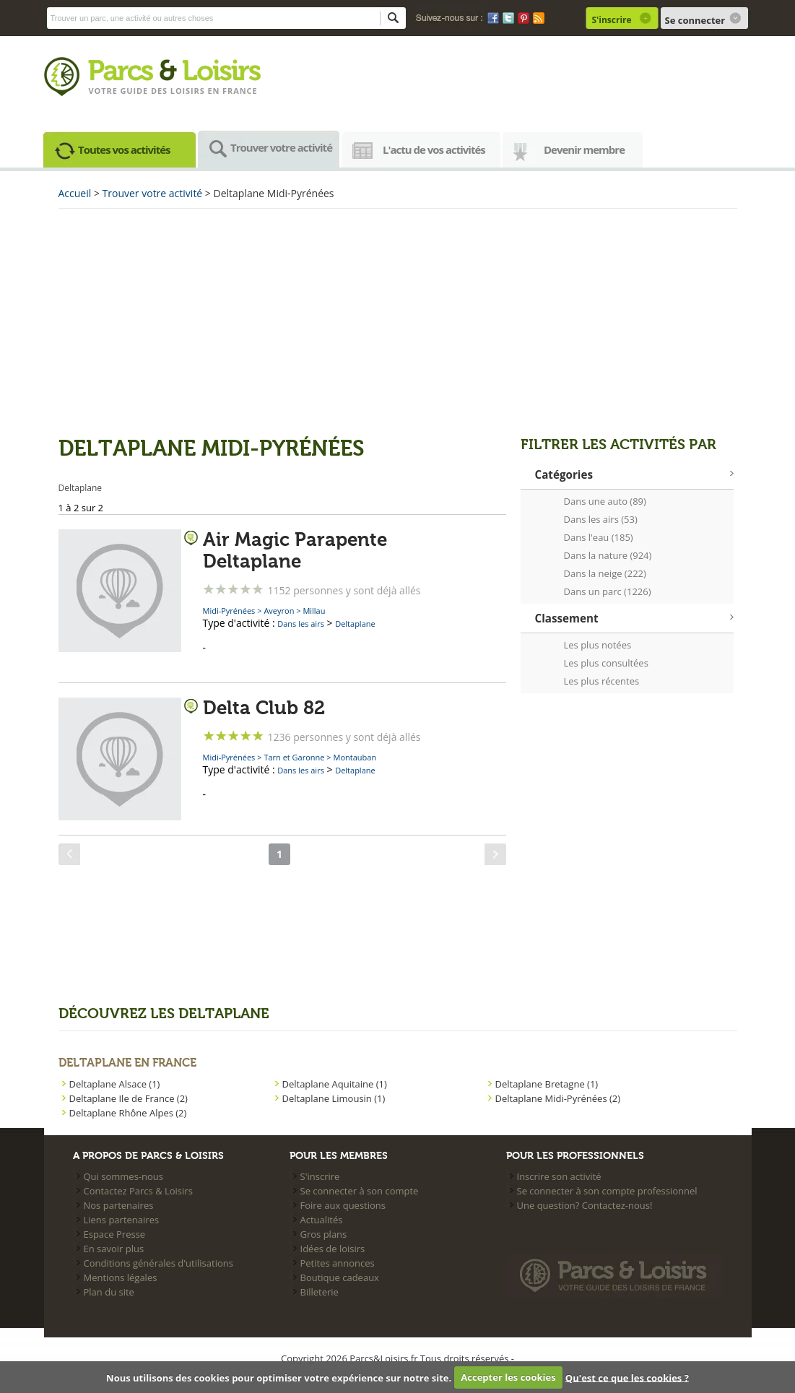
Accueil (75, 193)
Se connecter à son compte (359, 1190)
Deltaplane (355, 623)
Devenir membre (584, 149)
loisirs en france (214, 90)
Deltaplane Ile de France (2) (128, 1098)
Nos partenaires (119, 1205)
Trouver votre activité (281, 147)
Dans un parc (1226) (607, 591)
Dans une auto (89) (605, 501)
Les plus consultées (606, 662)
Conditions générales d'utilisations (158, 1263)
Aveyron (279, 610)
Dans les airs (300, 623)
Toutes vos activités (124, 149)
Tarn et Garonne (294, 757)
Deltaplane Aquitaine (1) (334, 1083)
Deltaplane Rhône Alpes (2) (128, 1112)
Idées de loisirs (332, 1248)
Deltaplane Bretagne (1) (547, 1083)
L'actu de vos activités (434, 149)
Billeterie (319, 1291)
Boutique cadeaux (339, 1277)
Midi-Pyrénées (229, 610)
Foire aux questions (343, 1205)
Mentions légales (120, 1277)
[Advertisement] (398, 321)
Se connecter (695, 20)
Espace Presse (115, 1234)
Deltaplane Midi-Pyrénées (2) (558, 1098)
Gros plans (323, 1234)
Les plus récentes (602, 680)
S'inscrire (612, 20)
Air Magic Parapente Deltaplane (295, 551)
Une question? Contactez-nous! (585, 1205)
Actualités (321, 1219)
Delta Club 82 (264, 708)
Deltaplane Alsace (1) (114, 1083)
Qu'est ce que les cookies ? (627, 1377)
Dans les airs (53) (601, 519)
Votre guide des (129, 90)
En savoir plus (114, 1248)
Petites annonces (337, 1263)
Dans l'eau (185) (598, 537)
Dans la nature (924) (608, 555)
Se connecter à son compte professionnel (607, 1190)
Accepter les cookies (508, 1377)
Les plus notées (598, 644)
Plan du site (109, 1291)
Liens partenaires (122, 1219)
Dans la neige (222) (605, 573)
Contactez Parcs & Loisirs (138, 1190)
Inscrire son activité (559, 1176)
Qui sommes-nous (123, 1176)
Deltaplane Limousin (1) (334, 1098)
